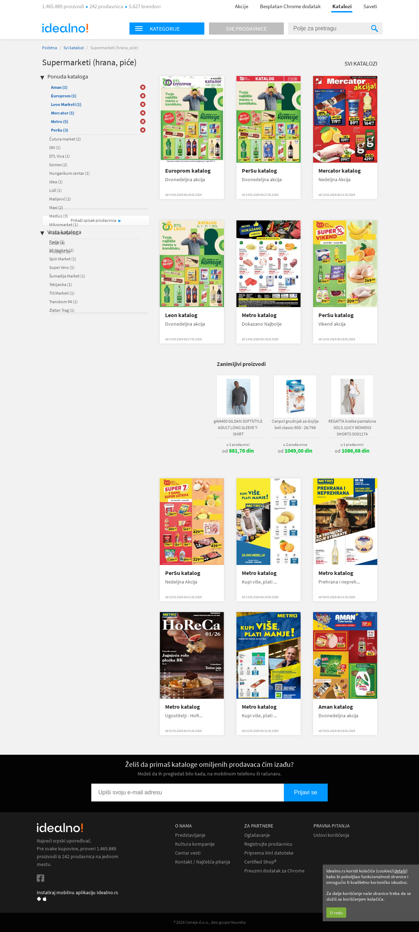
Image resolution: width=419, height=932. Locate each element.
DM (55, 147)
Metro (59, 121)
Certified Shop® (260, 862)
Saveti (370, 6)
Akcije (241, 6)
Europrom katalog (188, 170)
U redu (336, 913)
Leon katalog (181, 315)
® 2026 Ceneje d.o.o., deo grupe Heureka (210, 922)
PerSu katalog (259, 170)
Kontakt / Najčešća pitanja (202, 862)
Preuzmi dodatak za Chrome (274, 871)
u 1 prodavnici (238, 444)
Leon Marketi (66, 104)
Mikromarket (63, 224)
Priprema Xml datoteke (268, 853)
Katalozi (342, 6)
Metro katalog (259, 315)
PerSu (59, 130)
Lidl (55, 190)
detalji (400, 871)
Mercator (62, 113)
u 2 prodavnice (295, 444)
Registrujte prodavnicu (268, 844)
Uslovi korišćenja (331, 835)
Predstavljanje (190, 835)
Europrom (63, 95)
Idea (56, 181)
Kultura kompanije (195, 844)
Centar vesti (187, 853)
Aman (59, 87)
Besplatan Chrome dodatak (290, 6)
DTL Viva (59, 156)
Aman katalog (335, 706)
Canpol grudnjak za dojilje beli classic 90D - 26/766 (295, 424)
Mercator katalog (339, 170)
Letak (57, 243)
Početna (49, 47)
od (238, 451)
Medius (58, 216)
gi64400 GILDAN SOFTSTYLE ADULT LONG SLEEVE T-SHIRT (238, 427)
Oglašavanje (257, 835)
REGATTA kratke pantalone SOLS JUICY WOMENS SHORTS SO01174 (352, 427)
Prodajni (60, 251)
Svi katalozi (73, 47)
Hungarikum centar (69, 173)
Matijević (60, 199)
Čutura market (65, 139)
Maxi (56, 207)
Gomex (58, 164)
